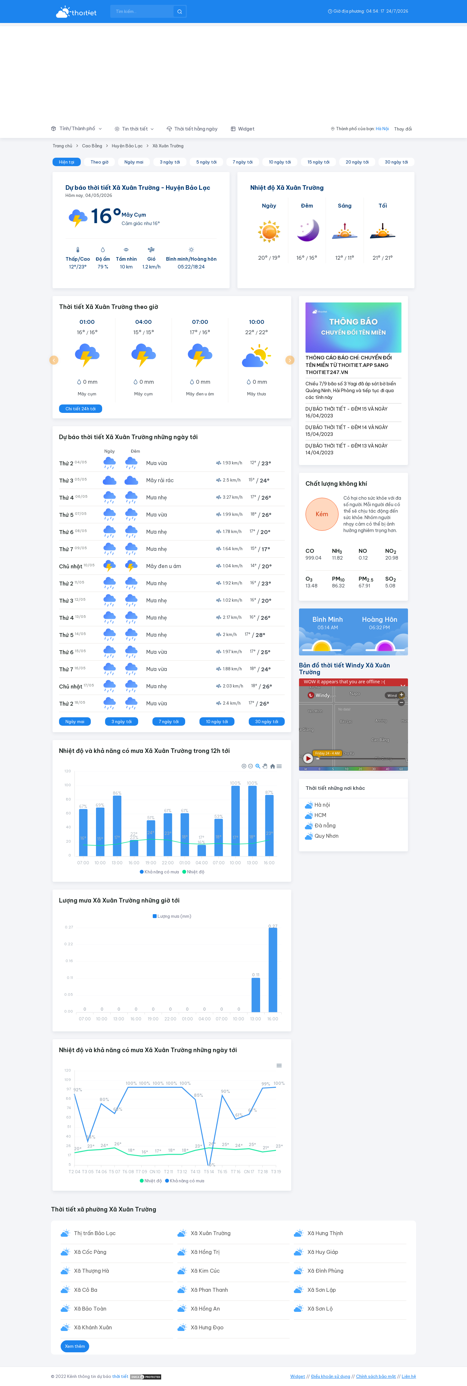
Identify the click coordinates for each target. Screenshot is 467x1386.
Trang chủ (62, 145)
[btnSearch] (180, 11)
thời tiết (120, 1376)
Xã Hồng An (205, 1310)
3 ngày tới (170, 162)
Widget (297, 1376)
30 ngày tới (396, 162)
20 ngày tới (357, 162)
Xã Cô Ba (86, 1291)
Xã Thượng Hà (91, 1271)
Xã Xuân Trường (168, 145)
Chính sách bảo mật (376, 1376)
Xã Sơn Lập (322, 1291)
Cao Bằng (92, 145)
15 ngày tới (318, 162)
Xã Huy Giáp (323, 1252)
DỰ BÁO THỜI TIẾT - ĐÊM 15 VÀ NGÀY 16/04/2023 (346, 412)
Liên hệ (409, 1376)
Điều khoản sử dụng (330, 1376)
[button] (79, 129)
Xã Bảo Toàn (90, 1310)
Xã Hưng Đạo (207, 1329)
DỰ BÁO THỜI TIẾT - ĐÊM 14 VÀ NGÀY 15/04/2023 (346, 431)
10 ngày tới (280, 162)
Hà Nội (382, 128)
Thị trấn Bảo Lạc (95, 1233)
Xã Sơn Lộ (320, 1310)
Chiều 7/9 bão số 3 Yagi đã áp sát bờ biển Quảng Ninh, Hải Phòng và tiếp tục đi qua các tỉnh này (350, 390)
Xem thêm (75, 1348)
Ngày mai (134, 162)
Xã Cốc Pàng (90, 1252)
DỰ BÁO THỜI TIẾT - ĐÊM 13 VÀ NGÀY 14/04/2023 (346, 449)
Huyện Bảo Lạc (127, 145)
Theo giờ (99, 162)
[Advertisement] (233, 71)
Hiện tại (66, 162)
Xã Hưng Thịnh (325, 1233)
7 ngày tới (243, 162)
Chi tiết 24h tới (81, 408)
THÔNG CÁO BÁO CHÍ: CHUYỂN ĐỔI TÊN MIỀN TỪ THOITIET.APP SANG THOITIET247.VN (348, 365)
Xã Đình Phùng (326, 1271)
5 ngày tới (206, 162)
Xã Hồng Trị (205, 1252)
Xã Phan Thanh (209, 1291)
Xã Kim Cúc (205, 1271)
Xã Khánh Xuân (93, 1329)
